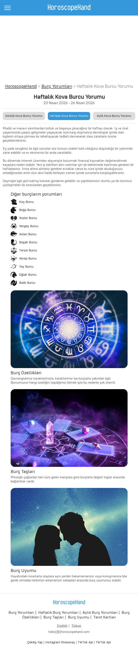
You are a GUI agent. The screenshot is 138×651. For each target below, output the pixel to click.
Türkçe (76, 626)
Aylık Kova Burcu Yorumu (114, 116)
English (62, 626)
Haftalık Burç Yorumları (58, 613)
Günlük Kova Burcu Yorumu (24, 116)
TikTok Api (85, 642)
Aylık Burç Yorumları (100, 613)
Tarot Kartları (104, 617)
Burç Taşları (53, 617)
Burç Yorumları (56, 86)
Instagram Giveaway (60, 642)
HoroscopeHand (21, 86)
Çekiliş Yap (35, 642)
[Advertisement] (69, 47)
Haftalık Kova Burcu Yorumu (69, 116)
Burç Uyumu (78, 617)
